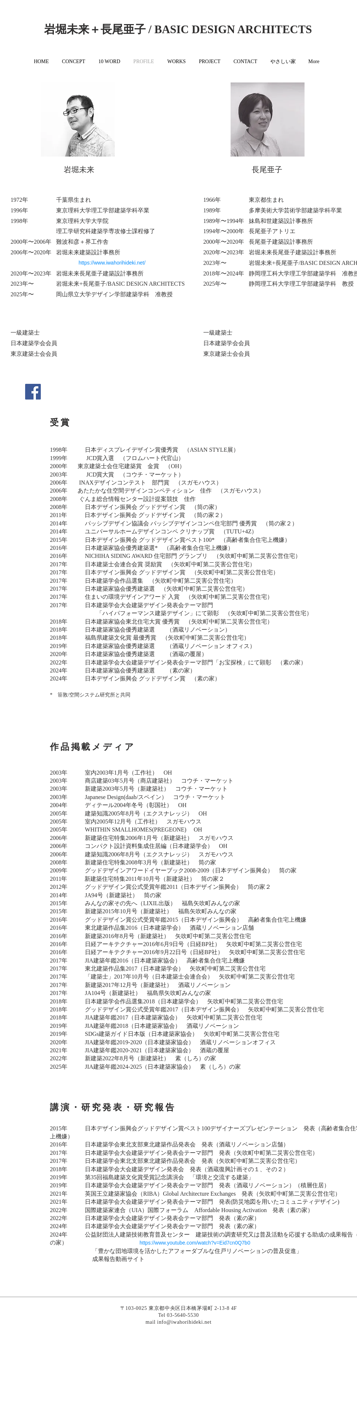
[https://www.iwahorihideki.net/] (112, 263)
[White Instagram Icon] (311, 1354)
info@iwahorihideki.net (184, 1322)
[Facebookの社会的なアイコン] (33, 392)
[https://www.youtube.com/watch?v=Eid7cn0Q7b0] (195, 1243)
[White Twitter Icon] (301, 1354)
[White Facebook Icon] (291, 1354)
